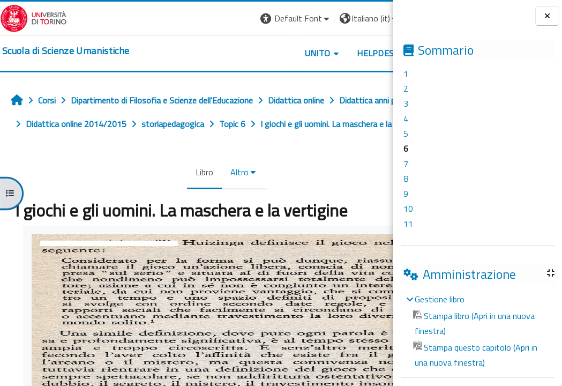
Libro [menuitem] (180, 195)
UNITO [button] (268, 53)
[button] (246, 18)
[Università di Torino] (33, 17)
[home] (65, 51)
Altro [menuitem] (215, 195)
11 (408, 223)
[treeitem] (477, 331)
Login (375, 18)
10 (408, 208)
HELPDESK (328, 53)
